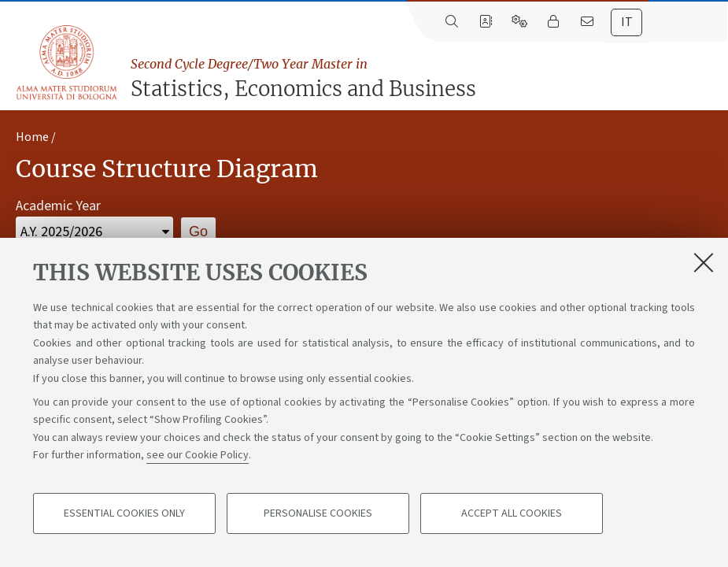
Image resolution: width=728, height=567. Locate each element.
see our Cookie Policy (197, 455)
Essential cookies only (124, 513)
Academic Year (58, 206)
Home (32, 137)
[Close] (703, 262)
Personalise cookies (318, 513)
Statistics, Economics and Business (425, 78)
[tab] (626, 22)
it (627, 22)
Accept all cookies (511, 513)
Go (198, 231)
